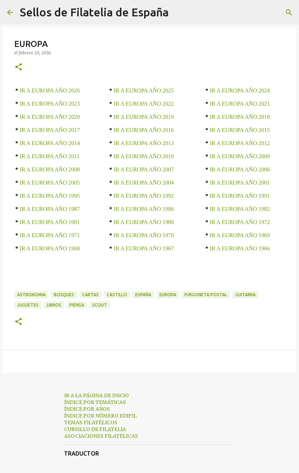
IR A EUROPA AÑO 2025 (144, 90)
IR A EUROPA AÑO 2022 (144, 104)
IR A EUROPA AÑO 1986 (144, 209)
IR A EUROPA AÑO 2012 (240, 143)
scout (99, 305)
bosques (64, 294)
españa (143, 294)
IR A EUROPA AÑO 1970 (144, 235)
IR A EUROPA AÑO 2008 (50, 169)
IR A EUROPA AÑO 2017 (50, 130)
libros (54, 305)
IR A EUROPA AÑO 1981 (50, 222)
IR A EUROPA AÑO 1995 (50, 196)
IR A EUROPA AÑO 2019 (144, 117)
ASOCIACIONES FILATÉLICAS (101, 436)
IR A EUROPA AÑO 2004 (144, 183)
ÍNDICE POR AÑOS (87, 409)
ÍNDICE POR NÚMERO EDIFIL (100, 416)
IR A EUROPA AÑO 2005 (50, 183)
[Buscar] (178, 12)
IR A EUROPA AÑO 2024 (240, 90)
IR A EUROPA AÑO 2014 (50, 143)
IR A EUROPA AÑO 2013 (144, 143)
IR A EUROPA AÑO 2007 (144, 169)
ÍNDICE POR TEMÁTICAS (95, 402)
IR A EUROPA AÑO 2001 (240, 183)
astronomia (31, 294)
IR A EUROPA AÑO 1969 (240, 235)
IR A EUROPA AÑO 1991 (240, 196)
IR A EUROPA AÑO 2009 (240, 156)
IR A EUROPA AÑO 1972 (240, 222)
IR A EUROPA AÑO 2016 (144, 130)
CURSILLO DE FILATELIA (95, 429)
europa (167, 294)
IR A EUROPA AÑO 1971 (50, 235)
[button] (18, 67)
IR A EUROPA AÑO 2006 (240, 169)
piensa (76, 305)
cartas (90, 294)
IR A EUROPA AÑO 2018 (240, 117)
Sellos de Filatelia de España (94, 12)
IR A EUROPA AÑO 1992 (144, 196)
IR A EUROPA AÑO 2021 (240, 104)
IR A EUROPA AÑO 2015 (240, 130)
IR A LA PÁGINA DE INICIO (96, 395)
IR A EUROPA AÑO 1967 (144, 248)
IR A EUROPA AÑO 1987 (50, 209)
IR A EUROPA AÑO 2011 (50, 156)
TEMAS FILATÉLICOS (90, 422)
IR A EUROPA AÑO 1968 (50, 248)
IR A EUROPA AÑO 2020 (50, 117)
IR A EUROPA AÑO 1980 (144, 222)
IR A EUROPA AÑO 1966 (240, 248)
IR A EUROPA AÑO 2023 (50, 104)
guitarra (245, 294)
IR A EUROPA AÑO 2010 (144, 156)
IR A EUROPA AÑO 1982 (240, 209)
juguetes (27, 305)
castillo (117, 294)
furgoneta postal (205, 294)
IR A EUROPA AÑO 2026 (50, 90)
